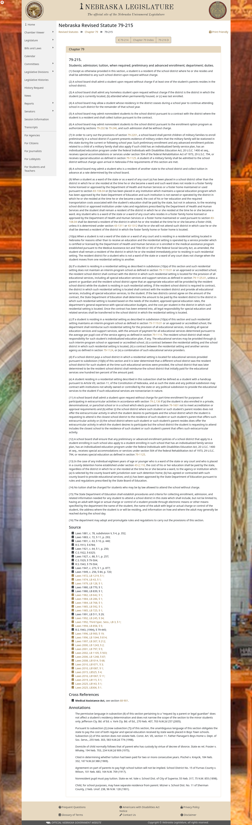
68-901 (124, 700)
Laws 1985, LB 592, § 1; (89, 606)
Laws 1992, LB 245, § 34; (89, 618)
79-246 (113, 128)
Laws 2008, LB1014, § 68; (90, 660)
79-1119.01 (165, 270)
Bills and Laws (39, 48)
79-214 (123, 40)
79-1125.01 (199, 278)
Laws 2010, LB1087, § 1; (89, 668)
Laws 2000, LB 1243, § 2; (89, 645)
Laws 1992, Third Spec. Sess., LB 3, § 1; (98, 622)
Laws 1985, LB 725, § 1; (89, 610)
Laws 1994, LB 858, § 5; (89, 626)
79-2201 (132, 135)
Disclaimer (188, 815)
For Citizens (31, 143)
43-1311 (119, 225)
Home (31, 24)
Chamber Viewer (39, 32)
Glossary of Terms (71, 815)
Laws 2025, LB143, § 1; (88, 683)
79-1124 (108, 350)
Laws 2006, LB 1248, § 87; (90, 656)
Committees (39, 64)
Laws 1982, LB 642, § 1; (89, 595)
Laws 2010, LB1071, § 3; (89, 664)
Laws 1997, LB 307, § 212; (90, 641)
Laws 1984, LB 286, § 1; (89, 599)
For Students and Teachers (35, 168)
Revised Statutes (68, 32)
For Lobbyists (33, 159)
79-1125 (131, 158)
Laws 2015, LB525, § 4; (88, 672)
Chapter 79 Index (143, 40)
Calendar (30, 56)
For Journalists (33, 151)
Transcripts (31, 127)
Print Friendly (218, 32)
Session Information (37, 119)
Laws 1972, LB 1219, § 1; (89, 575)
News (28, 95)
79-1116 (157, 334)
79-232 (101, 128)
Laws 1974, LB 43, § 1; (88, 579)
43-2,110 (140, 465)
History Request (34, 87)
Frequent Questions (72, 807)
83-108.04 (99, 191)
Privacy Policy (190, 807)
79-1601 (174, 405)
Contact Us (127, 815)
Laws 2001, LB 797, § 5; (89, 649)
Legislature (39, 40)
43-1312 (132, 225)
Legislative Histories (37, 80)
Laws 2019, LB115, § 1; (88, 680)
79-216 (163, 40)
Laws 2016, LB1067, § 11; (90, 676)
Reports (39, 103)
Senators (39, 111)
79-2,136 (155, 401)
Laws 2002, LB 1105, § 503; (91, 653)
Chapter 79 (91, 32)
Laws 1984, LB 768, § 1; (89, 602)
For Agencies (32, 135)
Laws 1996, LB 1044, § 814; (91, 637)
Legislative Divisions (39, 72)
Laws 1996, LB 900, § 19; (89, 633)
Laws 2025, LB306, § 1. (88, 687)
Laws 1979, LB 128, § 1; (89, 583)
